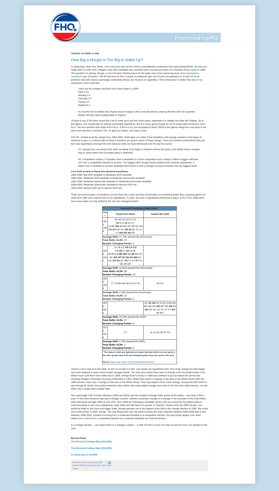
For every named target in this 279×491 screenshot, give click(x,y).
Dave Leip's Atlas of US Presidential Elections (132, 362)
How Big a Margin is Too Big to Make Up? (107, 60)
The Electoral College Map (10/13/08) (91, 448)
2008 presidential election (90, 465)
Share (75, 468)
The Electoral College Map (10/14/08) (91, 441)
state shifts (106, 465)
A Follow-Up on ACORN (84, 454)
